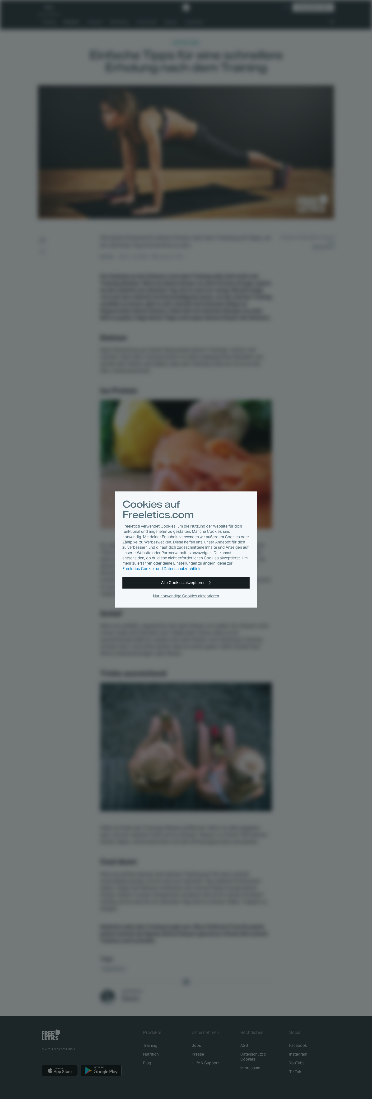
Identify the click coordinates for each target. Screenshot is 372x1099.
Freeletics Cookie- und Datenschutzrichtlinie (161, 568)
